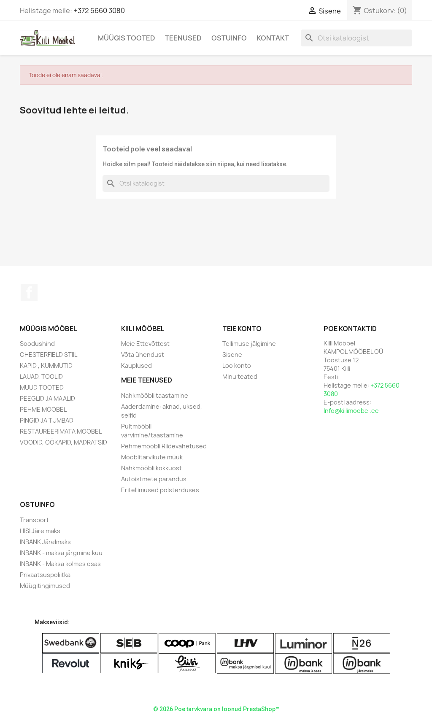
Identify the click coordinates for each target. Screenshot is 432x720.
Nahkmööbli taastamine (154, 395)
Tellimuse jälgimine (249, 344)
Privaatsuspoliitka (45, 575)
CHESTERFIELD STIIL (48, 355)
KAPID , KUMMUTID (46, 365)
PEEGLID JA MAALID (47, 398)
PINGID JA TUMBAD (46, 420)
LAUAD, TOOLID (41, 376)
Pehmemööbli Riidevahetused (164, 446)
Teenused (183, 38)
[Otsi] (356, 38)
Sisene (232, 355)
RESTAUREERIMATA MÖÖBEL (61, 431)
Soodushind (37, 344)
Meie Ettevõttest (145, 344)
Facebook (29, 292)
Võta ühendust (142, 355)
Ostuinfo (229, 38)
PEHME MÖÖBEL (43, 409)
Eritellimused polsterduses (160, 490)
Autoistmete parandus (153, 479)
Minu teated (239, 376)
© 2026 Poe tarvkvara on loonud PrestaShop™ (216, 709)
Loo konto (236, 365)
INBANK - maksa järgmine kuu (61, 553)
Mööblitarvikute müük (152, 457)
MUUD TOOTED (42, 387)
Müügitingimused (45, 586)
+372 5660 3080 (99, 10)
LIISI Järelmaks (40, 531)
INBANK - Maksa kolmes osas (60, 564)
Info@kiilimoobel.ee (351, 411)
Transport (34, 520)
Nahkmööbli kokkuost (151, 468)
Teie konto (242, 328)
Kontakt (272, 38)
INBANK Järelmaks (45, 542)
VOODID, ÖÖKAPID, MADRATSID (63, 442)
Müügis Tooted (126, 38)
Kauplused (136, 365)
